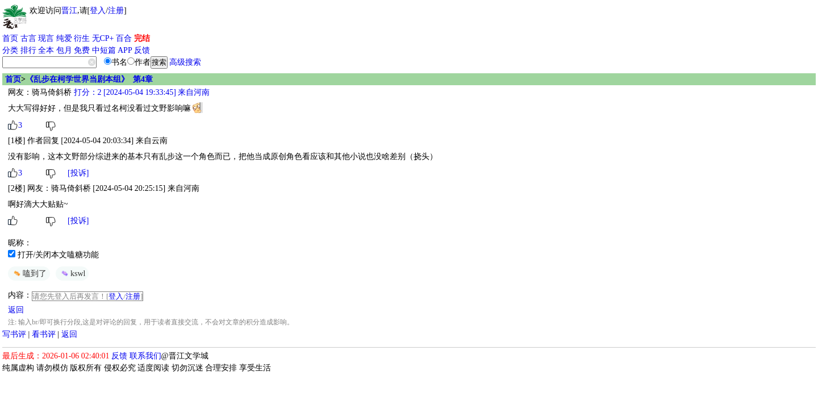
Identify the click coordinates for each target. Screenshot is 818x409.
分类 (10, 50)
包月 (64, 50)
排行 (28, 50)
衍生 (82, 38)
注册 (116, 10)
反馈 (142, 50)
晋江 (69, 10)
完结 (142, 38)
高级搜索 (185, 62)
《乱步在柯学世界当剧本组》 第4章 (89, 79)
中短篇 (104, 50)
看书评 (44, 334)
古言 (28, 38)
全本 (46, 50)
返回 (16, 310)
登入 (98, 10)
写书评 (14, 334)
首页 (10, 38)
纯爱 (64, 38)
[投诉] (78, 173)
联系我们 (145, 356)
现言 (46, 38)
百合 (124, 38)
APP (125, 50)
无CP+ (103, 38)
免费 (82, 50)
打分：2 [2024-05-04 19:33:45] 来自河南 (141, 92)
